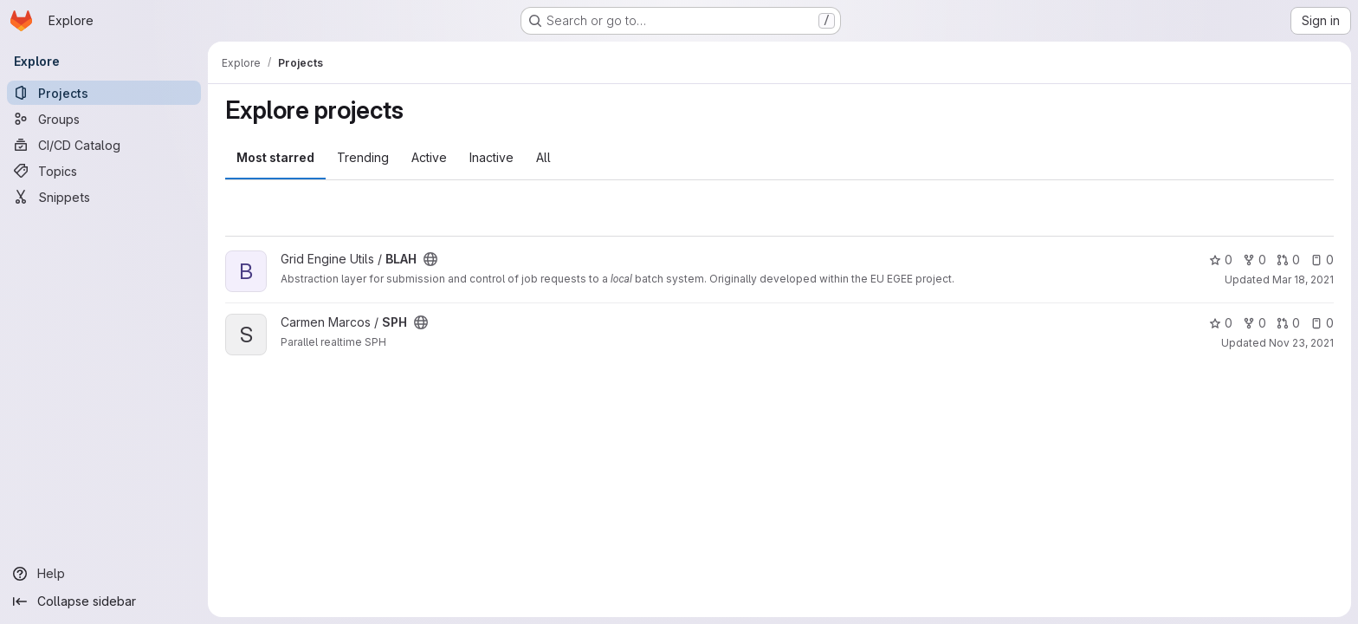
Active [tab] (429, 157)
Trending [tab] (363, 157)
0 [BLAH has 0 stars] (1220, 259)
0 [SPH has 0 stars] (1220, 322)
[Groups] (104, 119)
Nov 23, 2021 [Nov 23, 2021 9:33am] (1301, 342)
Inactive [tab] (491, 157)
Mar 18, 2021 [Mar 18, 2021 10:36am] (1303, 279)
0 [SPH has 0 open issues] (1322, 322)
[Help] (104, 574)
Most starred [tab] (275, 157)
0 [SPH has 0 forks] (1254, 322)
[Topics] (104, 171)
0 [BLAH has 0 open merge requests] (1288, 259)
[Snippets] (104, 197)
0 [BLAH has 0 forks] (1254, 259)
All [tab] (543, 157)
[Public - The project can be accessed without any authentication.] (430, 259)
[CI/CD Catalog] (104, 145)
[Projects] (104, 93)
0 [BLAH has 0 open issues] (1322, 259)
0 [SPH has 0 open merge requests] (1288, 322)
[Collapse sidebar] (104, 601)
